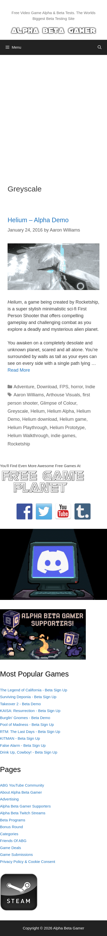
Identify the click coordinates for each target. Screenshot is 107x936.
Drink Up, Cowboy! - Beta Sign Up (28, 752)
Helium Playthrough (27, 427)
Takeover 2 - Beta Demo (20, 704)
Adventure (24, 386)
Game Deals (10, 848)
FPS (64, 386)
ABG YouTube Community (22, 785)
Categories (9, 834)
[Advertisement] (53, 115)
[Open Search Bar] (99, 47)
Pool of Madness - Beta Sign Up (27, 724)
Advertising (9, 799)
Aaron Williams (29, 394)
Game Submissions (16, 854)
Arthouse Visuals (63, 394)
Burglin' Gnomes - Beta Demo (25, 718)
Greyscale (18, 411)
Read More (19, 370)
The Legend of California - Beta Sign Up (33, 690)
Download (47, 386)
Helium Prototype (67, 427)
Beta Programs (12, 820)
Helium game (73, 419)
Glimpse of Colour (58, 403)
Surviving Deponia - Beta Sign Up (28, 697)
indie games (63, 435)
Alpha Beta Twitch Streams (22, 813)
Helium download (39, 419)
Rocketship (19, 443)
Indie (90, 386)
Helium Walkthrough (28, 435)
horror (77, 386)
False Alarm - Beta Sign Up (23, 745)
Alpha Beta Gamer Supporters (25, 806)
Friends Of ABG (13, 840)
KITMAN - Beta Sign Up (20, 738)
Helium (38, 411)
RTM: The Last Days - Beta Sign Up (30, 731)
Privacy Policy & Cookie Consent (27, 861)
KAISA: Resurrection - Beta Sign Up (30, 710)
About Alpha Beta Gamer (21, 792)
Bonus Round (11, 827)
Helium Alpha (60, 411)
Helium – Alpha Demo (38, 219)
